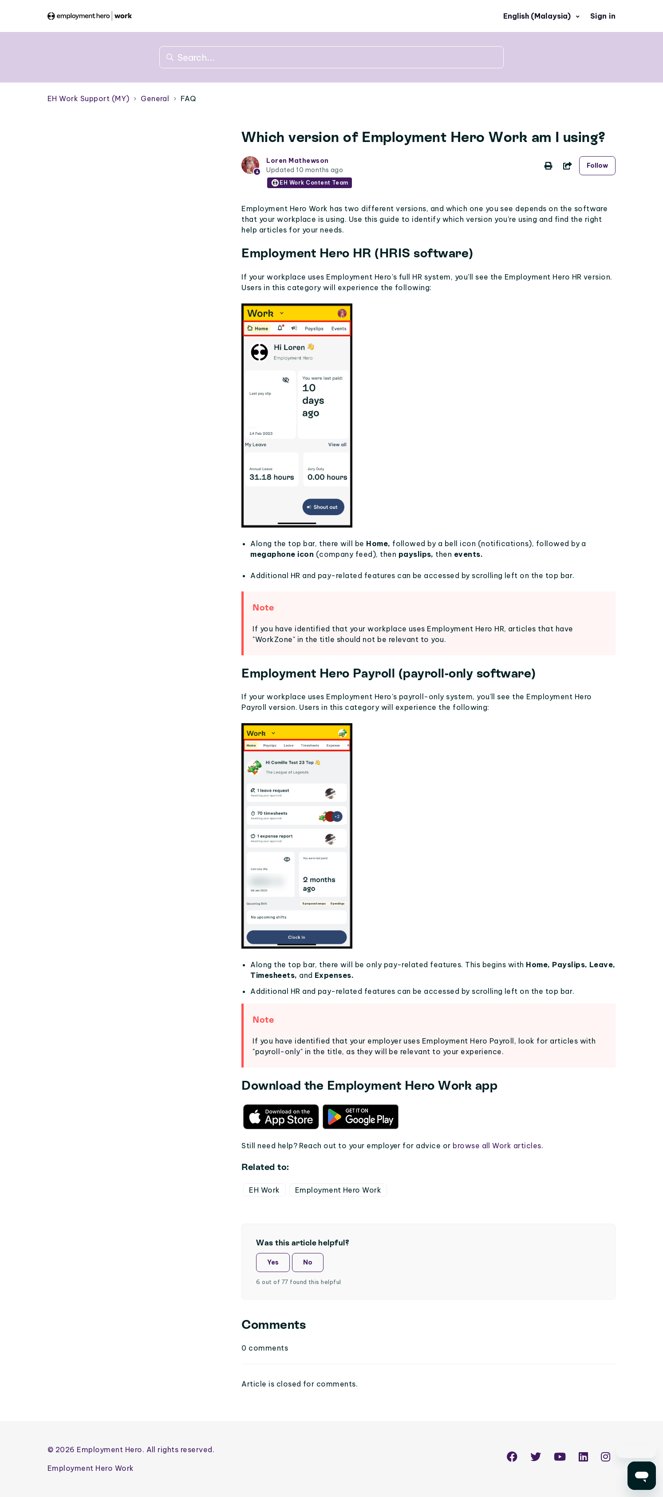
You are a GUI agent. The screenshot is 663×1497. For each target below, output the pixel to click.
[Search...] (331, 57)
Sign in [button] (603, 16)
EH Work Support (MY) (88, 98)
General (155, 98)
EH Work (264, 1190)
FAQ (188, 98)
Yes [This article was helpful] (273, 1262)
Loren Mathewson (297, 161)
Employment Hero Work (338, 1190)
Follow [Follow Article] (597, 165)
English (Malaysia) (537, 16)
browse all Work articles (497, 1145)
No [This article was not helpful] (307, 1262)
